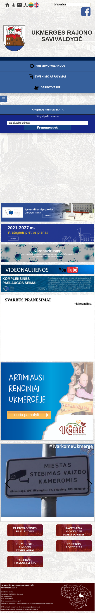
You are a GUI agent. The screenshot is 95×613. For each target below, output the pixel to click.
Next (88, 483)
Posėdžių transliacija (25, 561)
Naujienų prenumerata (47, 109)
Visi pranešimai (83, 303)
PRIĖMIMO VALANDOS (47, 66)
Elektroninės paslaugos (25, 529)
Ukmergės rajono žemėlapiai (24, 547)
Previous (6, 483)
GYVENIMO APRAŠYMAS (47, 77)
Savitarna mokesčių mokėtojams (73, 531)
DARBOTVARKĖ (47, 87)
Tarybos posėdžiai (74, 545)
